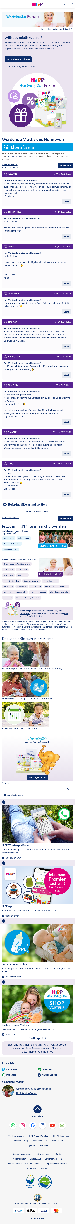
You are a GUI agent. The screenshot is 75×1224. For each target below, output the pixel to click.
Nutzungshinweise (43, 1154)
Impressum (32, 1168)
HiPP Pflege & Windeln (38, 1136)
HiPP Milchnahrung (60, 1136)
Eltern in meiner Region (59, 592)
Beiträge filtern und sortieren (28, 504)
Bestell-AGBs (35, 1159)
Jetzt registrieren (55, 29)
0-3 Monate (8, 586)
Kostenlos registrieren (18, 59)
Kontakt (44, 1168)
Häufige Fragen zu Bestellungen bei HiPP (24, 1163)
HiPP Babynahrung (20, 1140)
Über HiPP (43, 1145)
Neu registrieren (37, 777)
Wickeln (46, 1045)
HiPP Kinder (37, 1140)
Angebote (31, 1145)
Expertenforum (13, 156)
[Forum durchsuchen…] (37, 789)
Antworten (65, 165)
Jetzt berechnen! (13, 976)
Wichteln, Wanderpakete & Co (28, 598)
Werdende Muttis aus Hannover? (21, 180)
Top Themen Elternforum (57, 1163)
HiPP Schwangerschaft (15, 1136)
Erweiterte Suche (15, 795)
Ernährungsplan (18, 1048)
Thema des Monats (38, 592)
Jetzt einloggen (27, 66)
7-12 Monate (36, 586)
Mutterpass (57, 1048)
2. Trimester (22, 569)
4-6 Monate (21, 586)
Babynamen (22, 575)
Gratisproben (59, 1044)
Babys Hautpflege (51, 581)
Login (43, 29)
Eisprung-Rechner (18, 1044)
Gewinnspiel (29, 1051)
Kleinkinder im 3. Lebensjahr (15, 592)
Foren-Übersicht (10, 164)
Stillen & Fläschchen (11, 581)
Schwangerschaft (10, 549)
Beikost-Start (9, 538)
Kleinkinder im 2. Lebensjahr (56, 586)
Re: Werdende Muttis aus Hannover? (22, 218)
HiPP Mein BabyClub (54, 1140)
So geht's (68, 29)
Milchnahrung (23, 538)
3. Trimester (8, 575)
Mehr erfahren (12, 915)
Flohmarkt (8, 598)
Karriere (59, 1154)
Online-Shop (45, 1051)
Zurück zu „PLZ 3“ (10, 167)
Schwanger (36, 1044)
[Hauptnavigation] (4, 4)
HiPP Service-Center (26, 1093)
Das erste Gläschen (31, 581)
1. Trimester (8, 569)
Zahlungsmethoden (53, 1159)
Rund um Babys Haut (12, 544)
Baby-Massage (33, 1048)
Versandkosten (19, 1159)
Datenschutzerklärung (22, 1154)
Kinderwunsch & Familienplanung (17, 564)
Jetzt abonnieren (13, 857)
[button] (65, 4)
